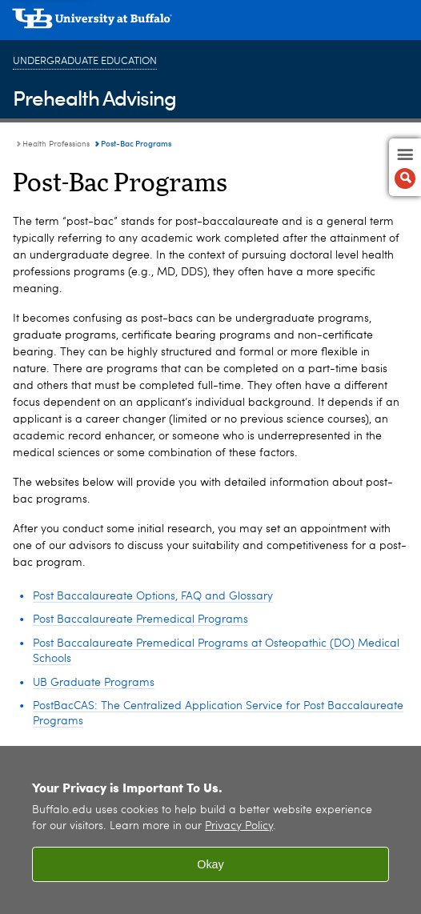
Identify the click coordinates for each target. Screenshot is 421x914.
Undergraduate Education (85, 61)
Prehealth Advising (94, 97)
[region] (210, 830)
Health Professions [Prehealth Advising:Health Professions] (56, 144)
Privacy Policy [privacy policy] (239, 826)
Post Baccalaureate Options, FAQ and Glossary (153, 596)
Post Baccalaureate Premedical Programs (140, 619)
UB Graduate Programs (93, 682)
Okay (210, 864)
